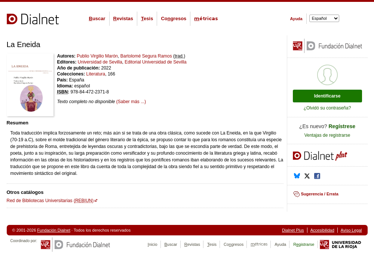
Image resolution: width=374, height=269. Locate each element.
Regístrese (342, 126)
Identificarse (327, 96)
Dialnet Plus (293, 230)
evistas (123, 18)
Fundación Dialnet (53, 230)
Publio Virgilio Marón (97, 56)
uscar (97, 18)
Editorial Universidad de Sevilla (155, 62)
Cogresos (173, 18)
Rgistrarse (303, 244)
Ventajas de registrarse (327, 135)
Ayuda (296, 18)
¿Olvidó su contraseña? (327, 108)
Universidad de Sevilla (100, 62)
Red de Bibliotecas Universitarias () (50, 200)
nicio (152, 244)
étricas (206, 18)
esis (147, 18)
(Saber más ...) (131, 101)
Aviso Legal (351, 230)
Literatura (95, 74)
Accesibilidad (322, 230)
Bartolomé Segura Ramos (146, 56)
